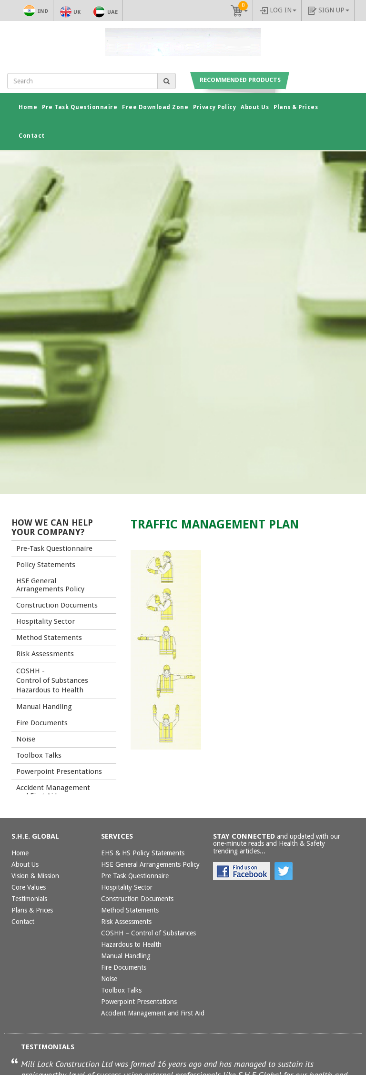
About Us (255, 107)
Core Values (28, 887)
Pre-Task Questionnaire (54, 548)
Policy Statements (45, 564)
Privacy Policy (214, 107)
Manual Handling (44, 706)
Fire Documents (42, 723)
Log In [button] (278, 10)
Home (30, 106)
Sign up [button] (328, 10)
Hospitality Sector (45, 621)
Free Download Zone (155, 107)
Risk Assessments (45, 653)
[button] (239, 10)
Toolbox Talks (38, 755)
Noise (25, 739)
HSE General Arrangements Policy (50, 585)
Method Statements (49, 637)
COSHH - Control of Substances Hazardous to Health (52, 680)
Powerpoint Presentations (59, 771)
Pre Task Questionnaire (79, 107)
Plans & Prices (296, 107)
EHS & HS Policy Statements (142, 853)
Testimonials (29, 899)
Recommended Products (240, 79)
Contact (32, 135)
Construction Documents (57, 605)
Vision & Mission (35, 876)
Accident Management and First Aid (53, 791)
